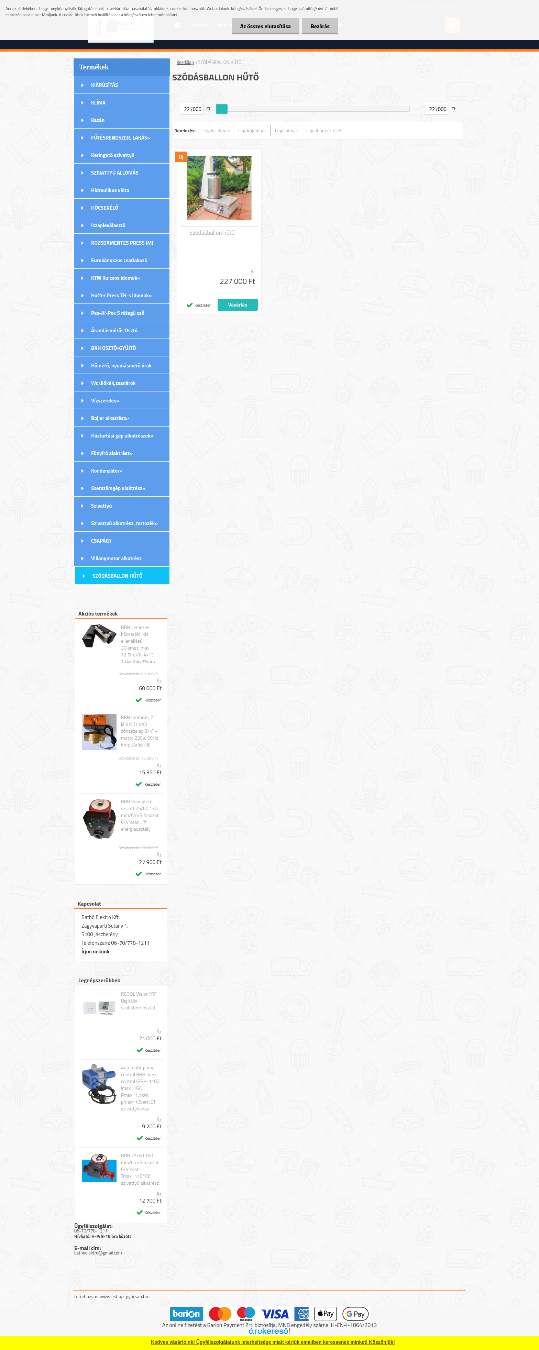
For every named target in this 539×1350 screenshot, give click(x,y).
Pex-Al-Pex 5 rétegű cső (117, 313)
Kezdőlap (185, 62)
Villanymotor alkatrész (116, 558)
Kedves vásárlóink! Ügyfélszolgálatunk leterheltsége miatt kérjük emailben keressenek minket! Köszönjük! (273, 1342)
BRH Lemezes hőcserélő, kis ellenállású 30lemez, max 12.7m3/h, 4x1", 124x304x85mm (138, 644)
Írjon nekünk (95, 951)
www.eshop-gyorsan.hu (123, 1296)
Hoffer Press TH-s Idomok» (121, 295)
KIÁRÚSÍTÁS (104, 85)
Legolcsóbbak (216, 130)
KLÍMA (98, 103)
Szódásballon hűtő (212, 232)
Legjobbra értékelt (324, 130)
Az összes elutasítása (265, 26)
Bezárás (320, 26)
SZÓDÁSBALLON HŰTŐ (117, 576)
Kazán (97, 120)
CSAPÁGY (101, 541)
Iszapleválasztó (108, 225)
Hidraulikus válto (110, 190)
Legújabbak (286, 130)
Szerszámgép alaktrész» (118, 488)
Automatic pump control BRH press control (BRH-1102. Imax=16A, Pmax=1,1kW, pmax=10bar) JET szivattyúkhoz (141, 1088)
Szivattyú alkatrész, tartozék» (124, 523)
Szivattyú (101, 506)
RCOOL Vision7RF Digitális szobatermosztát (139, 1001)
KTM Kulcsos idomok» (116, 278)
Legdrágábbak (252, 130)
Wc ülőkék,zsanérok (113, 383)
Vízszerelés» (105, 401)
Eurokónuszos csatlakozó (119, 260)
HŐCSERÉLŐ (104, 208)
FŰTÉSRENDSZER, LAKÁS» (120, 138)
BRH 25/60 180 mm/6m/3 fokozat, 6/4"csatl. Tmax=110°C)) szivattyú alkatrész (140, 1169)
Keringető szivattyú (112, 155)
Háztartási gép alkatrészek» (122, 436)
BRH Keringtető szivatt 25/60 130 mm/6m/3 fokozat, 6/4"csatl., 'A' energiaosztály (140, 815)
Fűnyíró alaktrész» (112, 453)
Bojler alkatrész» (110, 418)
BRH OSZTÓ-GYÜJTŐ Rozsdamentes (113, 350)
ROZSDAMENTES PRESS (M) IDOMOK (122, 245)
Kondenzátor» (107, 471)
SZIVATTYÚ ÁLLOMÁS (115, 173)
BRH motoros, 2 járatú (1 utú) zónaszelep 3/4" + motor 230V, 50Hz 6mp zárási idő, (139, 731)
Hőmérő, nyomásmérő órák (121, 365)
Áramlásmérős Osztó (114, 330)
